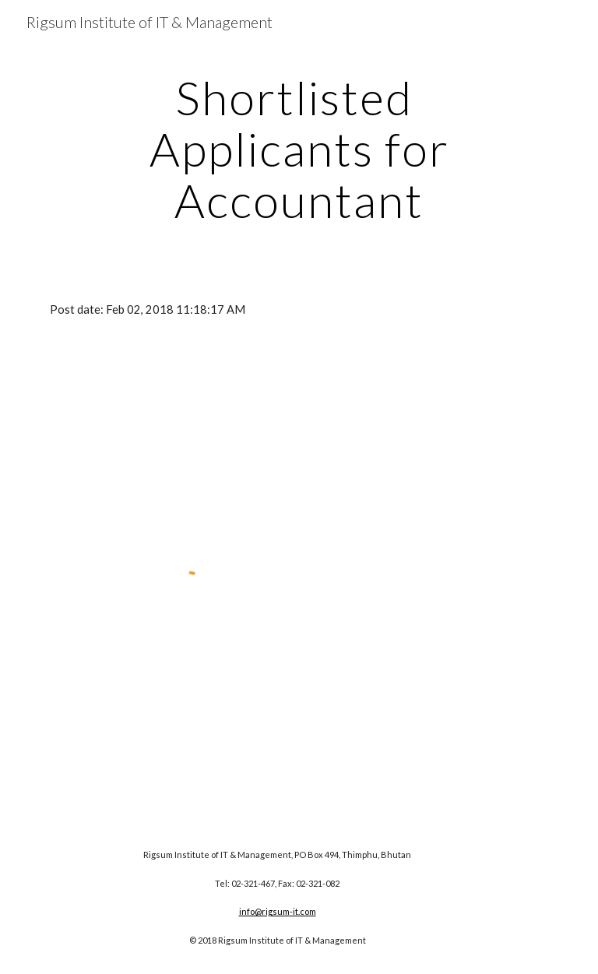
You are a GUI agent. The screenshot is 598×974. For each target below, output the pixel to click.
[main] (298, 148)
